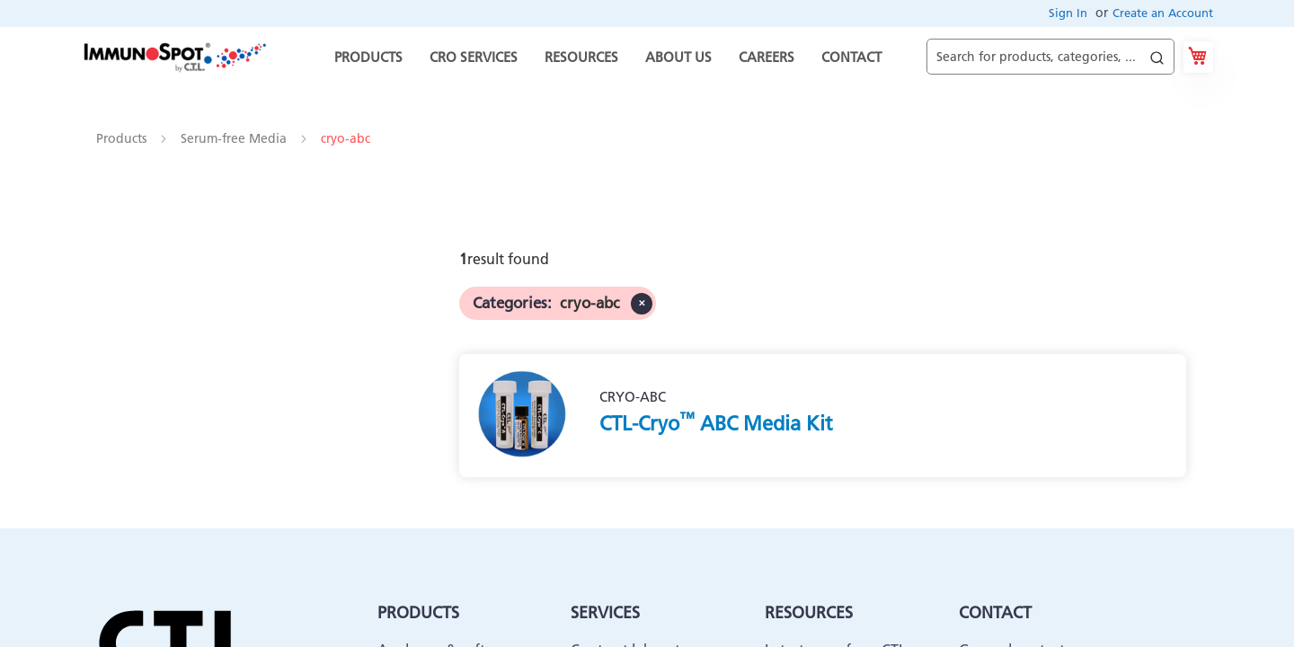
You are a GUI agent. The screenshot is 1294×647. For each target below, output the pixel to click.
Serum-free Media (235, 138)
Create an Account (1162, 12)
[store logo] (174, 56)
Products (123, 138)
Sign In (1068, 12)
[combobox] (1050, 57)
